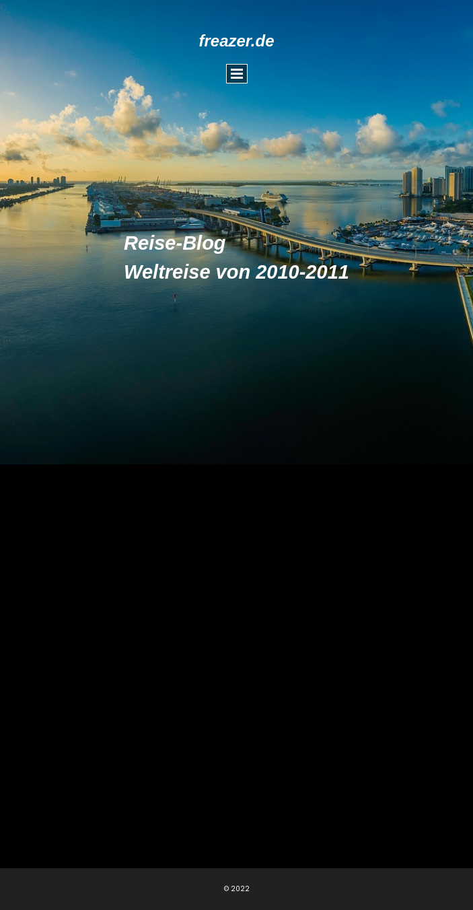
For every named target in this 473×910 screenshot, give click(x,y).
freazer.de (236, 41)
